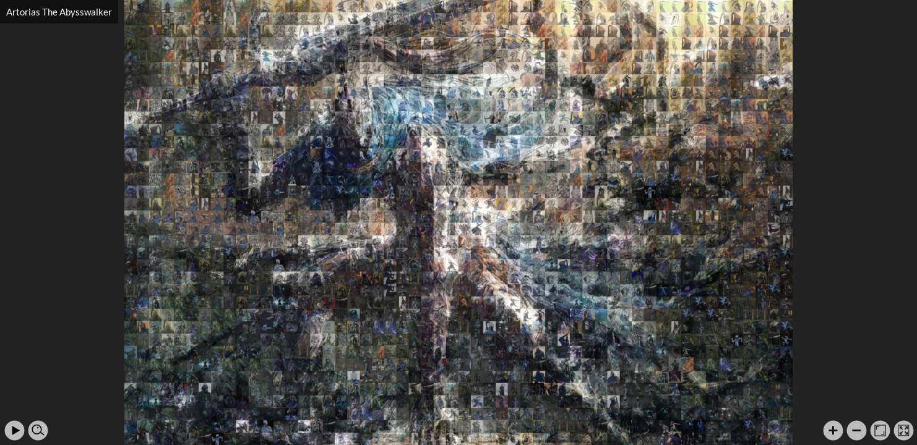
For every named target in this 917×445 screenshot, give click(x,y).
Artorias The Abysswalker (59, 11)
